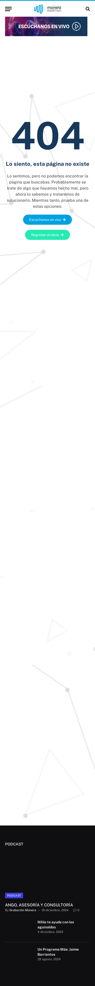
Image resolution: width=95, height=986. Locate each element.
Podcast (14, 895)
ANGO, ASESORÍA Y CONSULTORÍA (39, 905)
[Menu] (8, 9)
